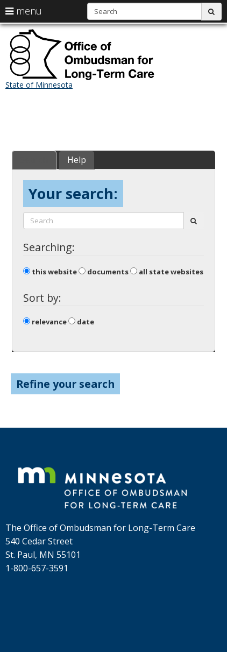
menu (23, 10)
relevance (45, 322)
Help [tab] (76, 160)
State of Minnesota (39, 85)
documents (104, 272)
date (81, 322)
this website (50, 272)
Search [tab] (34, 160)
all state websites (166, 272)
